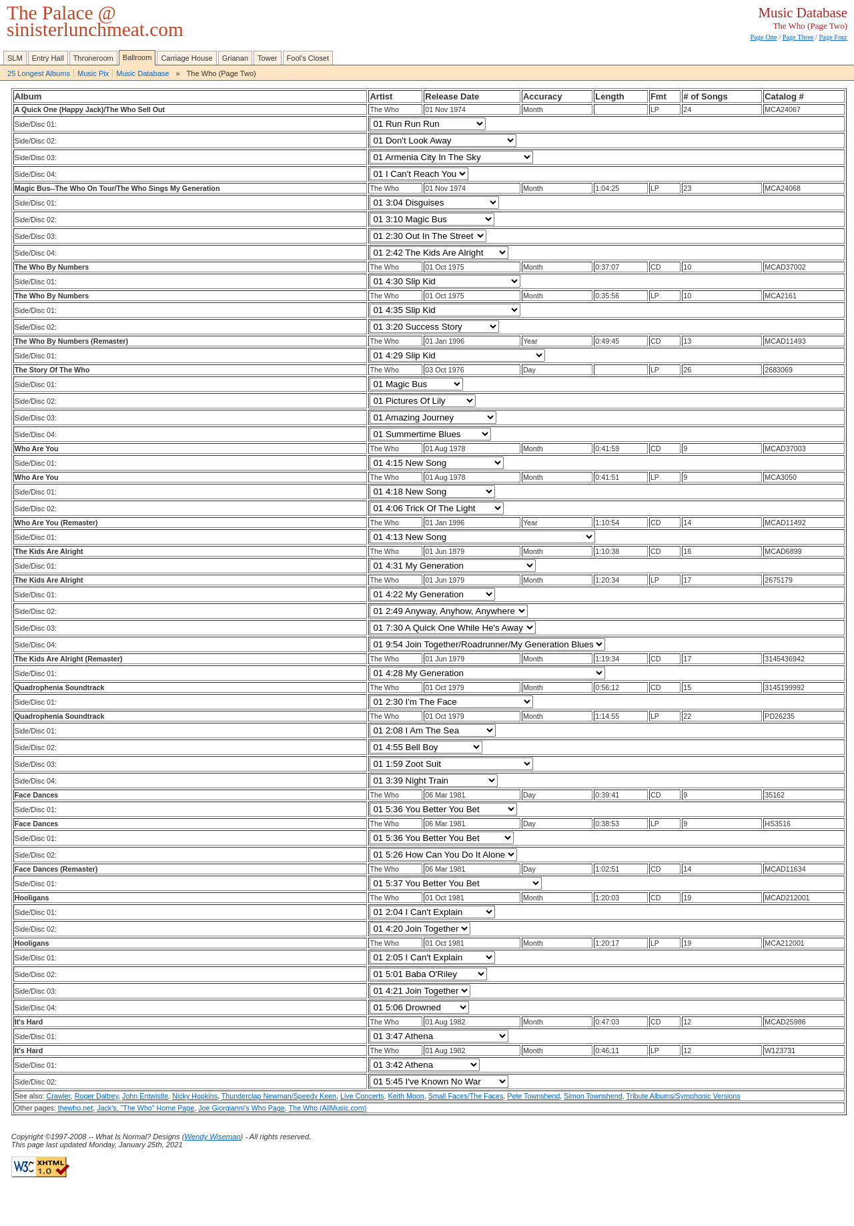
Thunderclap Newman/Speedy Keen (279, 1096)
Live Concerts (362, 1096)
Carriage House (186, 58)
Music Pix (93, 73)
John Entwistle (145, 1096)
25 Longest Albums (38, 73)
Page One (763, 37)
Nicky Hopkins (195, 1096)
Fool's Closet (308, 58)
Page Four (833, 37)
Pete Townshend (533, 1096)
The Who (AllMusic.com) (328, 1108)
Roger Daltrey (96, 1096)
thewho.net (75, 1108)
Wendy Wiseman (212, 1137)
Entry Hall (48, 58)
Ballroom (137, 57)
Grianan (235, 58)
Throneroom (93, 58)
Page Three (798, 37)
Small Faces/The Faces (466, 1096)
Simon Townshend (593, 1096)
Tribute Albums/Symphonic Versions (683, 1096)
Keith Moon (406, 1096)
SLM (15, 58)
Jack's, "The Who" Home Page (145, 1108)
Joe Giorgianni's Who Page (241, 1108)
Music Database (142, 73)
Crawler (58, 1096)
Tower (267, 58)
